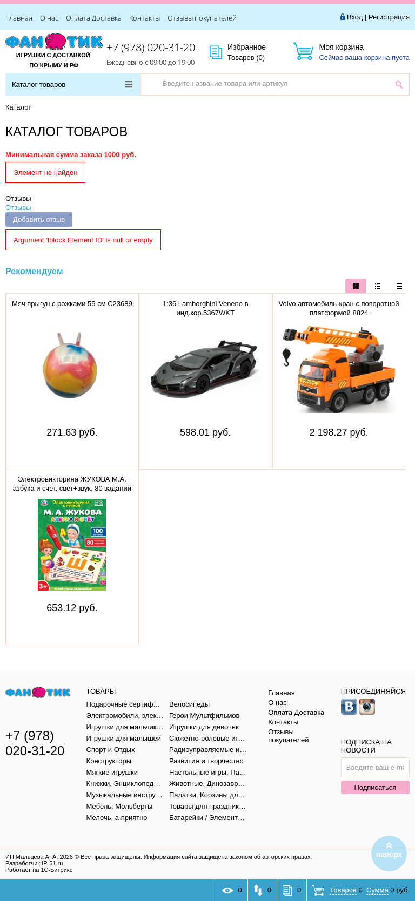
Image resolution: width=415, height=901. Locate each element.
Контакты (144, 18)
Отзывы (18, 198)
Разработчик (34, 863)
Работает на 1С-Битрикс (38, 869)
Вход (355, 17)
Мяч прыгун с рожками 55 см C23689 (72, 304)
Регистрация (389, 17)
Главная (18, 18)
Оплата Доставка (94, 18)
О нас (49, 18)
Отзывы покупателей (202, 18)
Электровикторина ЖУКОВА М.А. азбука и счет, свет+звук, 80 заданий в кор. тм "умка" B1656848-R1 (72, 488)
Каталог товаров (72, 84)
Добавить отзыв (39, 219)
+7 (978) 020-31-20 (150, 47)
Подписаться (375, 787)
